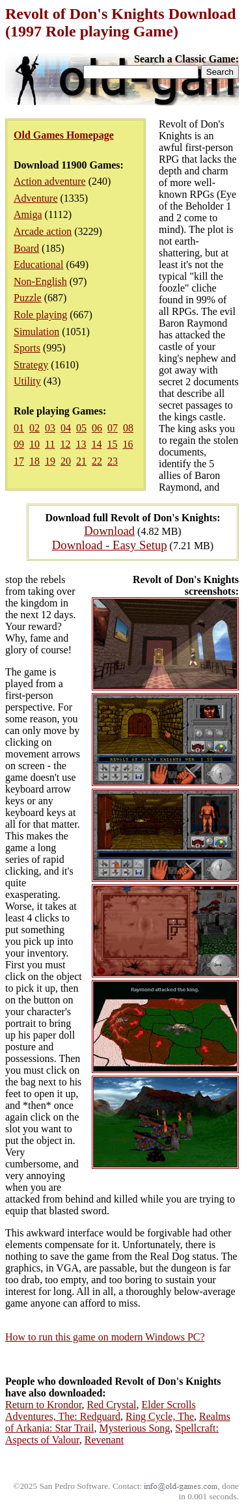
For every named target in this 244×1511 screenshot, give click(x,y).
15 (112, 444)
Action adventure (50, 181)
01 (19, 427)
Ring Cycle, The (160, 1416)
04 (66, 427)
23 (112, 461)
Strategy (31, 364)
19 (50, 461)
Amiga (28, 214)
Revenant (104, 1439)
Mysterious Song (134, 1428)
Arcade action (43, 231)
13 (80, 444)
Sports (27, 347)
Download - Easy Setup (109, 545)
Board (26, 248)
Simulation (36, 331)
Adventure (36, 198)
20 (66, 461)
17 (19, 461)
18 (34, 461)
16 (127, 444)
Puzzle (28, 297)
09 (19, 444)
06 (97, 427)
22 (97, 461)
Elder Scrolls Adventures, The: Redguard (100, 1410)
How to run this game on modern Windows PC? (105, 1336)
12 (65, 444)
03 (50, 427)
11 (50, 444)
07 (112, 427)
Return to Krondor (43, 1404)
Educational (38, 264)
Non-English (40, 281)
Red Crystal (112, 1404)
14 (96, 444)
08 (128, 427)
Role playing (40, 314)
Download (109, 531)
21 (81, 461)
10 (34, 444)
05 (81, 427)
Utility (27, 381)
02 (34, 427)
